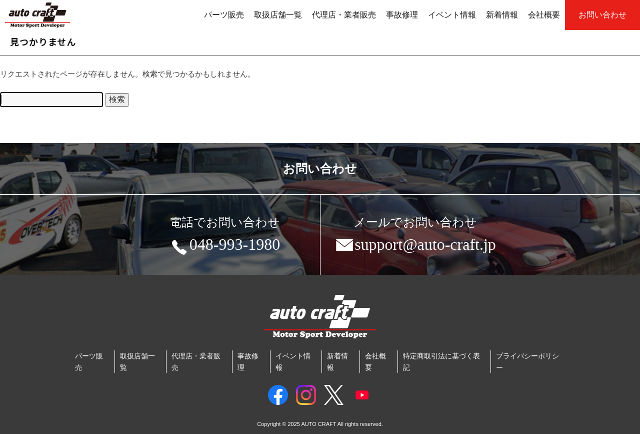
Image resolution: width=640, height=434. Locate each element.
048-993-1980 (225, 246)
